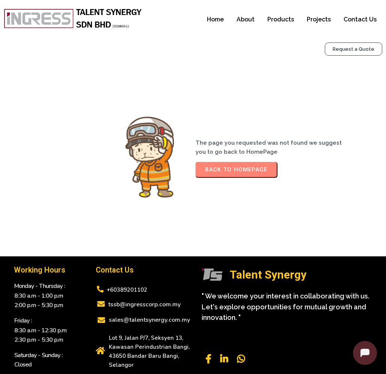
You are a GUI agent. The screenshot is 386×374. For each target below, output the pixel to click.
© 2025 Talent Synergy (193, 363)
